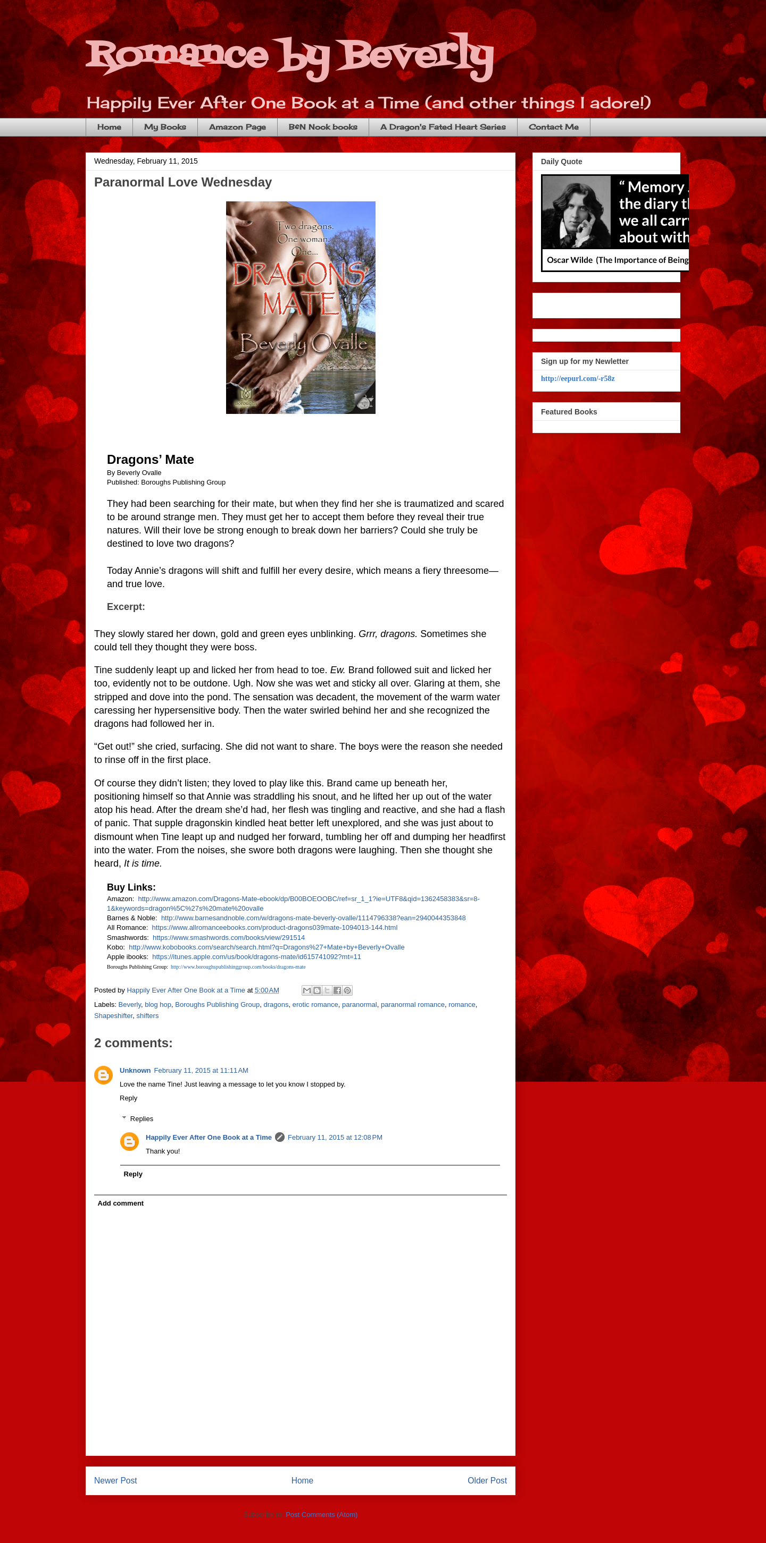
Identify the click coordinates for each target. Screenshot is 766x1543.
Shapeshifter (113, 1016)
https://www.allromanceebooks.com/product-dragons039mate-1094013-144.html (275, 927)
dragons (276, 1004)
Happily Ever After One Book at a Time (209, 1137)
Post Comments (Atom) (321, 1515)
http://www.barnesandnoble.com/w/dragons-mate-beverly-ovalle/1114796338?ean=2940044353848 (313, 918)
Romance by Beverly (289, 56)
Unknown (135, 1070)
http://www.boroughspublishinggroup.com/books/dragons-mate (238, 967)
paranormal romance (413, 1004)
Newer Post (115, 1480)
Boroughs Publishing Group (217, 1004)
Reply (128, 1098)
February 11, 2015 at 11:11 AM (201, 1070)
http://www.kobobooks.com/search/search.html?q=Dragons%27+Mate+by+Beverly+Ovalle (266, 947)
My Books (165, 126)
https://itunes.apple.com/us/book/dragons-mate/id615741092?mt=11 (256, 957)
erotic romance (315, 1004)
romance (462, 1004)
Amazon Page (237, 126)
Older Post (487, 1480)
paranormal (359, 1004)
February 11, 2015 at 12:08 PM (335, 1137)
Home (109, 126)
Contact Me (554, 126)
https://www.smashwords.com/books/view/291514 (229, 938)
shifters (148, 1016)
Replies (141, 1119)
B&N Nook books (323, 126)
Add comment (121, 1203)
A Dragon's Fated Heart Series (443, 126)
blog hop (158, 1004)
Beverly (130, 1004)
